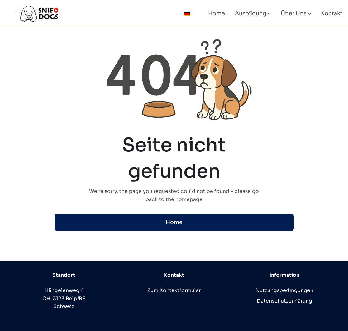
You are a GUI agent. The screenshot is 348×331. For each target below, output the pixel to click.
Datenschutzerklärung (284, 301)
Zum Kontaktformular (174, 290)
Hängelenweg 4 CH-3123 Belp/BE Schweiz (63, 298)
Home (174, 222)
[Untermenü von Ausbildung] (269, 13)
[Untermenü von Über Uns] (309, 13)
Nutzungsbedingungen (284, 290)
